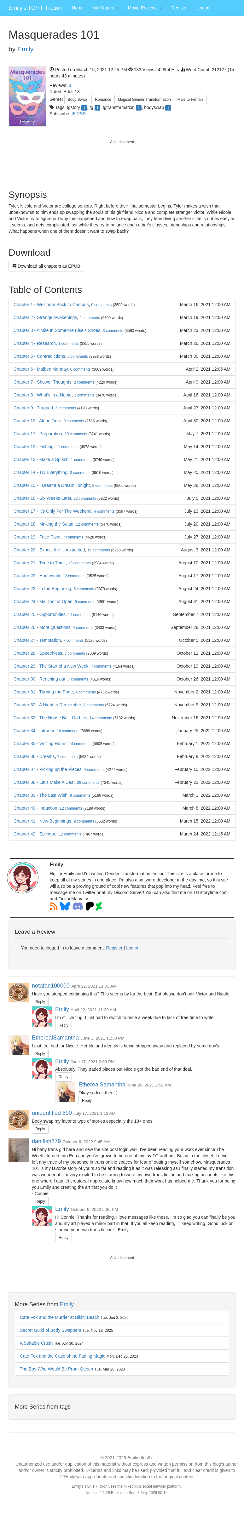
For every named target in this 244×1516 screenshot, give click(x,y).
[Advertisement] (122, 160)
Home (78, 7)
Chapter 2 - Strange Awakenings (45, 317)
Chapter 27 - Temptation (37, 640)
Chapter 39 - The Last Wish (40, 795)
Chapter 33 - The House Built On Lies (50, 717)
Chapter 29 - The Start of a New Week (51, 666)
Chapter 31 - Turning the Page (43, 691)
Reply (40, 1002)
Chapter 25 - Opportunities (40, 614)
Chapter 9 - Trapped (33, 407)
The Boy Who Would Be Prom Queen (56, 1368)
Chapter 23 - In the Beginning (42, 588)
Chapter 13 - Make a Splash (41, 459)
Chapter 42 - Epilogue (35, 833)
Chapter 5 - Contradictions (39, 356)
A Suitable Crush (36, 1343)
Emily (25, 49)
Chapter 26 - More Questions (42, 627)
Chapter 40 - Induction (35, 808)
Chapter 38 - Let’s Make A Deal (44, 782)
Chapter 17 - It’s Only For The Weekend (52, 511)
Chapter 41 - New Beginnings (42, 821)
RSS (79, 113)
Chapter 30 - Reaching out (39, 678)
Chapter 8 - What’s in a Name (43, 394)
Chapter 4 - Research (35, 343)
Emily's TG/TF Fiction (35, 8)
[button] (105, 8)
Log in (203, 7)
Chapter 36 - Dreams (34, 756)
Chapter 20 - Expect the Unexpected (49, 549)
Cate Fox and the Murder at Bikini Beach (59, 1317)
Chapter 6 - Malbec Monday (41, 369)
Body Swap (77, 99)
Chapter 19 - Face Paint (37, 536)
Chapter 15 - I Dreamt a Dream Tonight (52, 485)
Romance (103, 99)
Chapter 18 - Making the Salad (43, 524)
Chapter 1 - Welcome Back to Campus (51, 304)
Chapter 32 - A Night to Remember (47, 704)
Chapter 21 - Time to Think (40, 562)
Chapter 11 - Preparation (38, 433)
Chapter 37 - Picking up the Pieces (48, 769)
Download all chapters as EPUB (46, 266)
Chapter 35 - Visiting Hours (40, 743)
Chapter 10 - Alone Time (37, 420)
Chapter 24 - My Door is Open (43, 601)
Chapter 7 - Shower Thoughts (42, 382)
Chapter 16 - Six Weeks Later (42, 498)
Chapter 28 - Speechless (38, 653)
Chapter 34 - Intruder (34, 730)
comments (101, 305)
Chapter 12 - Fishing (34, 446)
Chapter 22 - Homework (37, 575)
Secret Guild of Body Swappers (50, 1330)
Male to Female (190, 99)
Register (179, 7)
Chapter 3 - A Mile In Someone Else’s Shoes (57, 330)
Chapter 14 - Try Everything (40, 472)
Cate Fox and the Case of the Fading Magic (62, 1356)
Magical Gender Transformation (144, 99)
